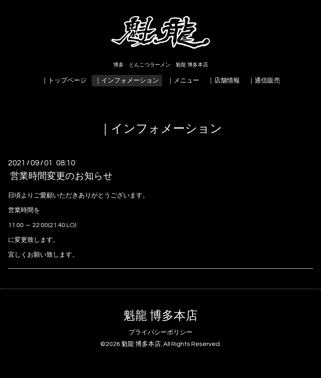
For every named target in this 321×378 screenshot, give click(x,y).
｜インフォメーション (127, 80)
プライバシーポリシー (160, 332)
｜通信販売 (264, 80)
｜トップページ (64, 80)
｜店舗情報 (224, 80)
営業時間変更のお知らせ (61, 176)
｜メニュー (183, 80)
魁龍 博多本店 (160, 316)
